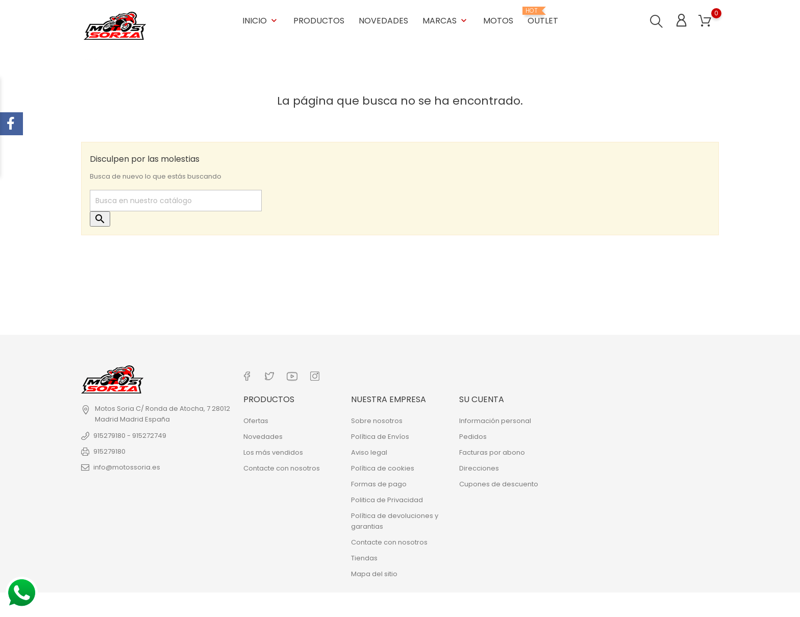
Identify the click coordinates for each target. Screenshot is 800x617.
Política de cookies (382, 467)
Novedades (383, 20)
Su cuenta (481, 398)
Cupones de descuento (498, 482)
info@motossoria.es (126, 467)
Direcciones (479, 467)
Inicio (260, 20)
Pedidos (473, 435)
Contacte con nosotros (281, 467)
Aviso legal (369, 451)
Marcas (445, 20)
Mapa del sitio (374, 572)
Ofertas (255, 419)
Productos (318, 20)
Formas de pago (379, 482)
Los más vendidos (273, 451)
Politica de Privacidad (387, 498)
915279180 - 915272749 (129, 435)
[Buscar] (176, 200)
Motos (498, 20)
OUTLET (543, 16)
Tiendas (364, 556)
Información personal (495, 419)
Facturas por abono (492, 451)
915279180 (109, 451)
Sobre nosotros (377, 419)
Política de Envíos (380, 435)
